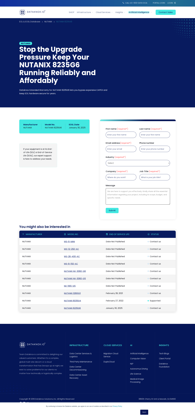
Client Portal (164, 358)
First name (117, 129)
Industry (116, 157)
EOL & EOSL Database (29, 22)
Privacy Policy (117, 406)
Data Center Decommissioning (78, 368)
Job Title (149, 171)
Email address (118, 143)
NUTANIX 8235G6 (64, 22)
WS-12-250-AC (71, 249)
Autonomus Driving (139, 368)
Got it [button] (144, 412)
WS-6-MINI (69, 241)
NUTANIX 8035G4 (72, 301)
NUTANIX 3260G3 (72, 293)
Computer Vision (138, 358)
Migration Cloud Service (111, 355)
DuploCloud (109, 361)
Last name (150, 129)
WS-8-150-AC (71, 264)
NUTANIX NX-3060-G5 (75, 278)
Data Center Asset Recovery (78, 376)
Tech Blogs (164, 353)
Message (110, 185)
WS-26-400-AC (72, 256)
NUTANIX (48, 22)
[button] (86, 12)
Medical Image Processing (137, 380)
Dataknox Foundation (164, 365)
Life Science (135, 373)
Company (117, 171)
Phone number (146, 143)
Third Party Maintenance (81, 361)
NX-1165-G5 (70, 286)
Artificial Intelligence (139, 353)
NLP (131, 363)
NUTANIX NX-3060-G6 (75, 271)
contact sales (166, 12)
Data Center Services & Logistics (81, 355)
